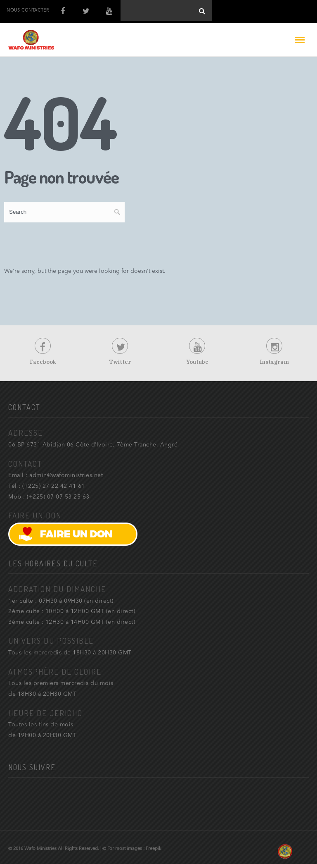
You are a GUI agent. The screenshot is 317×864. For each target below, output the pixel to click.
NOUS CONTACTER (28, 10)
